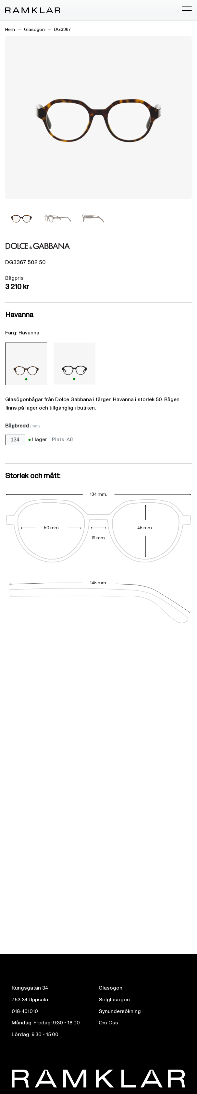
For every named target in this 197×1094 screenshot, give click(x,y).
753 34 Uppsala (30, 999)
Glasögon (34, 29)
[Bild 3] (93, 218)
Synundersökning (120, 1011)
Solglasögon (114, 999)
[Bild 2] (57, 218)
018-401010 (25, 1011)
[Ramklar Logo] (32, 10)
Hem (10, 29)
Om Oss (108, 1022)
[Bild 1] (21, 218)
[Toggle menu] (187, 10)
